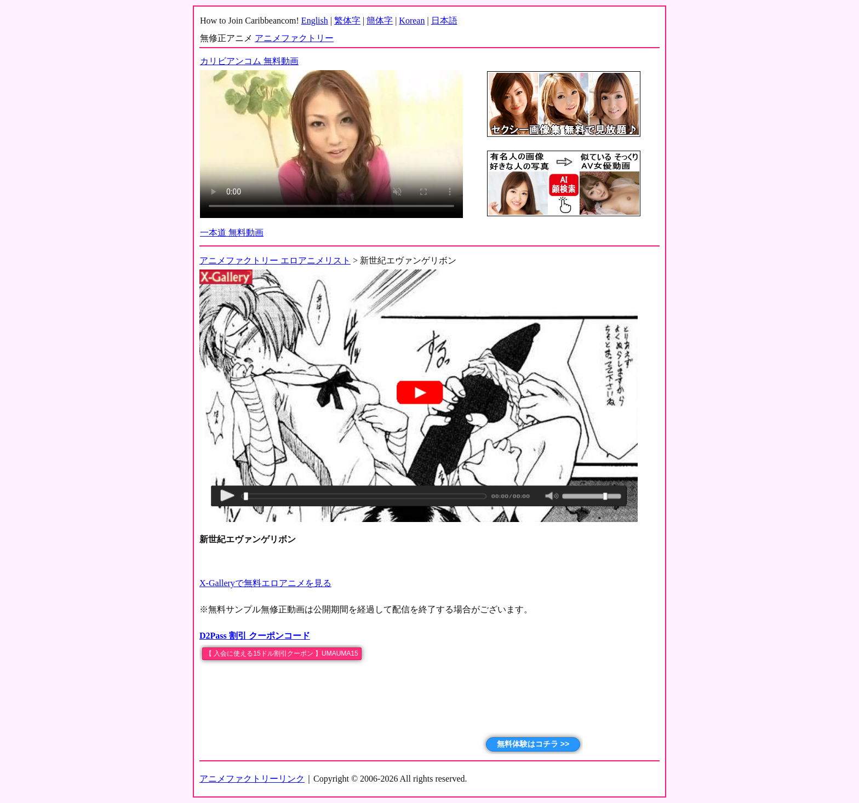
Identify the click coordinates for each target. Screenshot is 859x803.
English (314, 20)
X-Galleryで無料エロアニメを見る (265, 583)
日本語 (444, 20)
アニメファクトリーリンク (252, 778)
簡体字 (379, 20)
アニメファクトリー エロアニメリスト (275, 260)
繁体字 (347, 20)
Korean (412, 20)
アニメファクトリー (294, 38)
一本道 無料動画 (232, 232)
